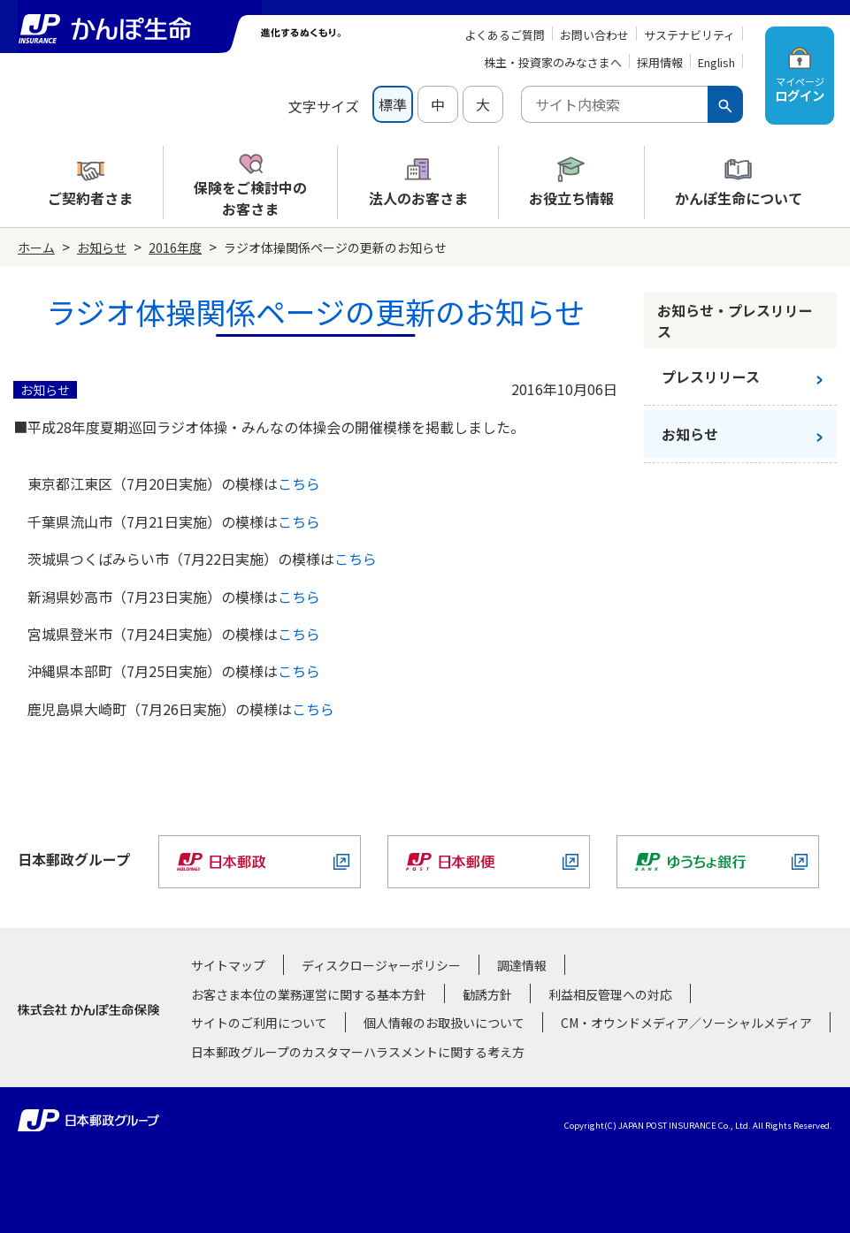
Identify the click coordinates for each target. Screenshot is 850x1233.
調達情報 (522, 965)
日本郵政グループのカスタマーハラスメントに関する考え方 (358, 1052)
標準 (393, 104)
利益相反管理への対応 (610, 994)
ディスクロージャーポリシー (381, 965)
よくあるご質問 (504, 35)
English (716, 62)
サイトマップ (228, 965)
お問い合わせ (594, 35)
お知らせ (101, 247)
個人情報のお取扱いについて (444, 1022)
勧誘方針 (487, 994)
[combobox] (614, 104)
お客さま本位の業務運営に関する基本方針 (308, 994)
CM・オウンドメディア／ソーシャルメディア (686, 1022)
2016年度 (175, 247)
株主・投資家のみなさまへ (553, 62)
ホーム (36, 247)
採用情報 (660, 62)
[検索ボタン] (725, 104)
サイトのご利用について (259, 1022)
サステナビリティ (689, 35)
